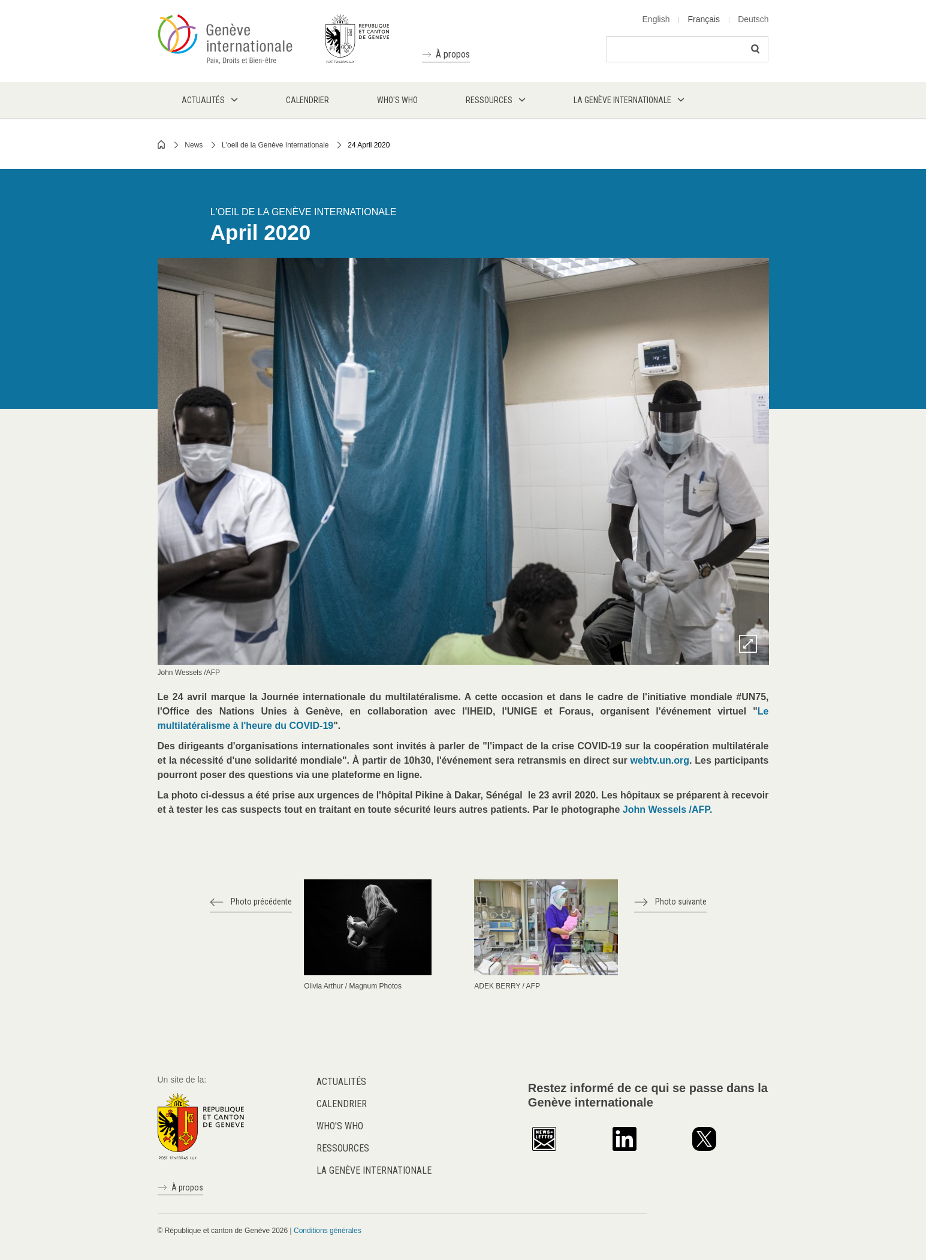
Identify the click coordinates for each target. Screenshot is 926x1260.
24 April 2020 (369, 145)
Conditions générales (327, 1230)
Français (703, 19)
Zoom (748, 644)
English (656, 19)
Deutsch (753, 19)
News (194, 145)
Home (162, 144)
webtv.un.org (660, 760)
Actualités (341, 1081)
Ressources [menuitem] (489, 100)
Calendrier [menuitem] (307, 100)
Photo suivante (681, 901)
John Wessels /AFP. (668, 809)
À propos (453, 54)
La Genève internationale (374, 1170)
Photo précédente (261, 901)
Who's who (339, 1126)
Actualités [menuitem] (203, 100)
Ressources (342, 1148)
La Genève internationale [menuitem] (622, 100)
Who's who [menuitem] (397, 100)
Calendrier (341, 1104)
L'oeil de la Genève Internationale (275, 145)
